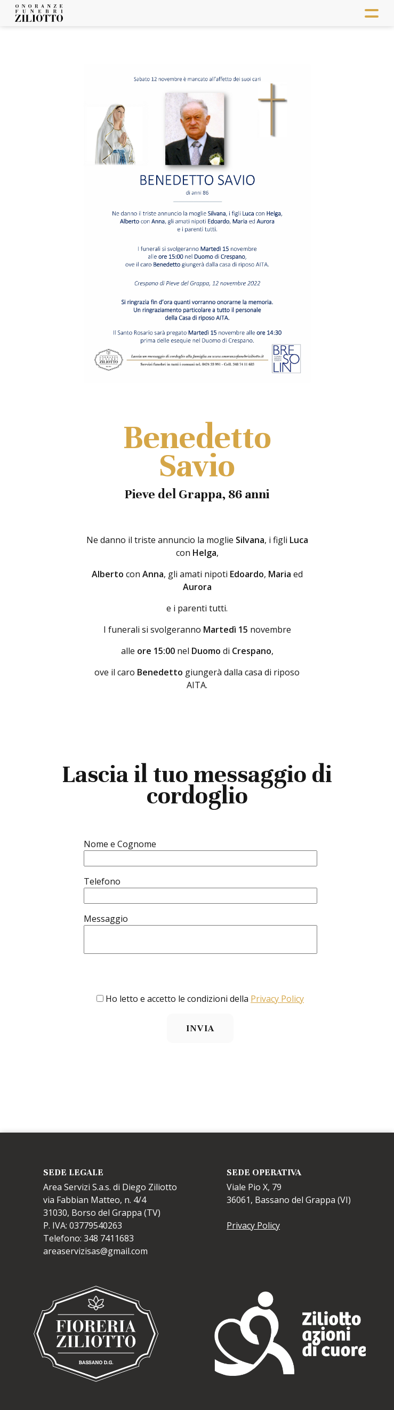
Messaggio (106, 919)
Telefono (102, 881)
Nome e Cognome (120, 844)
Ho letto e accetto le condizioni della (205, 999)
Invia (200, 1028)
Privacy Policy (277, 999)
